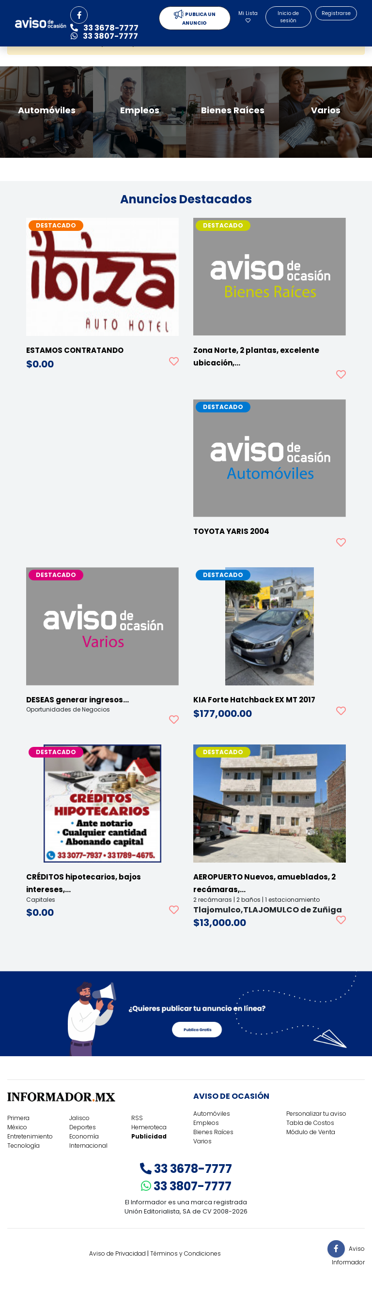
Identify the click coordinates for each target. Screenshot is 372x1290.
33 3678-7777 (186, 1169)
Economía (84, 1136)
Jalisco (79, 1118)
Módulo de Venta (310, 1132)
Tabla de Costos (310, 1123)
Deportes (82, 1127)
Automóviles (211, 1113)
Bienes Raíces (213, 1132)
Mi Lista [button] (248, 16)
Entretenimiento (30, 1136)
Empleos (206, 1123)
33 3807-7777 (186, 1186)
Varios (202, 1141)
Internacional (88, 1145)
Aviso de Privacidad (117, 1253)
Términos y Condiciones (185, 1253)
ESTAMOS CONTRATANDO (75, 350)
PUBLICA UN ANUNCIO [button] (195, 18)
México (17, 1127)
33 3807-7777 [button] (104, 36)
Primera (18, 1118)
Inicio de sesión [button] (288, 17)
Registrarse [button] (336, 13)
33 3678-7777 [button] (104, 28)
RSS (137, 1118)
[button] (79, 15)
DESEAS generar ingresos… (77, 700)
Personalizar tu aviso (316, 1113)
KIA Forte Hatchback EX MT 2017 (254, 700)
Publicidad (149, 1136)
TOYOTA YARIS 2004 (231, 531)
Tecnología (23, 1145)
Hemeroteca (149, 1127)
